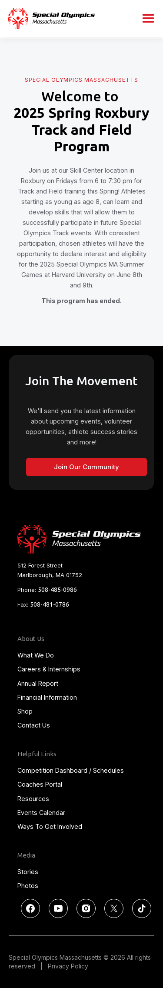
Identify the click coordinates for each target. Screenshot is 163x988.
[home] (49, 18)
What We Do (35, 655)
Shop (25, 711)
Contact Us (33, 725)
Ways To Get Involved (49, 826)
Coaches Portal (39, 784)
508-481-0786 (49, 604)
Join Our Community (86, 467)
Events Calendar (41, 812)
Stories (27, 871)
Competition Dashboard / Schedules (70, 770)
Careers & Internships (48, 669)
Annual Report (37, 683)
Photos (27, 885)
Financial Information (47, 697)
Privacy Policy (68, 966)
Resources (33, 798)
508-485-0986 (57, 589)
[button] (148, 18)
